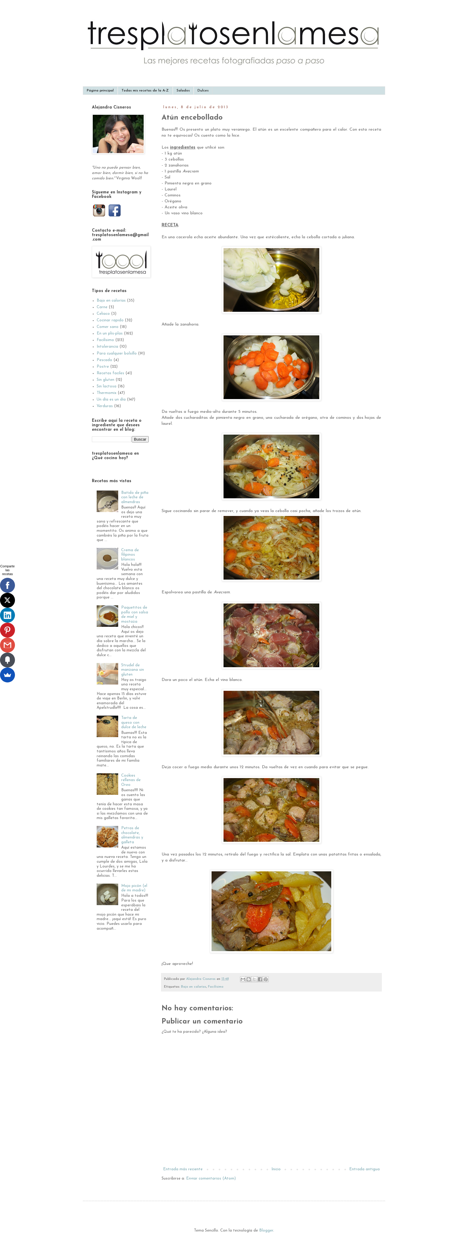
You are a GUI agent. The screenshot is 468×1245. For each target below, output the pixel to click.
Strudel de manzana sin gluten (132, 669)
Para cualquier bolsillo (117, 353)
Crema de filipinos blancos (130, 554)
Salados (183, 90)
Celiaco (103, 314)
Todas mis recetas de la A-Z (145, 90)
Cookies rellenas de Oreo (131, 780)
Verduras (105, 406)
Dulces (203, 90)
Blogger (266, 1230)
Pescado (104, 360)
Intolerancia (107, 347)
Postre (103, 367)
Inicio (276, 1169)
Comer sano (107, 327)
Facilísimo (215, 987)
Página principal (100, 90)
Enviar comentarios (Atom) (211, 1178)
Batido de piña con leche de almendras (134, 497)
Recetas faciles (110, 373)
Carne (102, 307)
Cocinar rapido (110, 320)
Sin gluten (105, 380)
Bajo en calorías (193, 987)
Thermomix (106, 393)
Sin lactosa (106, 386)
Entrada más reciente (183, 1169)
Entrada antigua (364, 1169)
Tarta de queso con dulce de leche (133, 722)
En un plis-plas (110, 333)
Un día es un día (111, 399)
